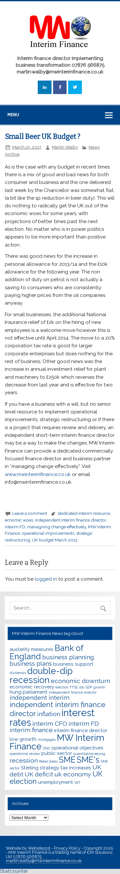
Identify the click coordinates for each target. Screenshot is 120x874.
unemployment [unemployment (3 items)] (55, 782)
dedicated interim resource (84, 513)
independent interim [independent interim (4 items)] (39, 697)
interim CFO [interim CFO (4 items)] (49, 723)
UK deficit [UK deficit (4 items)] (39, 774)
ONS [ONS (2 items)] (46, 748)
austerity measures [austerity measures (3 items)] (31, 649)
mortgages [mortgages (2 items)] (47, 739)
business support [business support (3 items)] (73, 664)
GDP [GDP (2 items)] (88, 687)
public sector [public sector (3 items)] (56, 753)
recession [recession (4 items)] (24, 760)
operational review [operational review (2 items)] (25, 754)
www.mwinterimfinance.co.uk (38, 474)
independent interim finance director (70, 520)
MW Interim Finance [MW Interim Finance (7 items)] (57, 741)
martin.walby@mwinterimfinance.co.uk (44, 860)
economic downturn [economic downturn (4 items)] (80, 681)
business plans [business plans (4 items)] (31, 663)
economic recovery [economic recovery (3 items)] (32, 687)
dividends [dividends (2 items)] (18, 673)
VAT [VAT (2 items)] (77, 782)
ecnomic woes (19, 520)
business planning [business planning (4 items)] (68, 657)
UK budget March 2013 (54, 539)
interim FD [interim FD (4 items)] (83, 723)
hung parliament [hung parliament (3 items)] (28, 692)
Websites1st (39, 848)
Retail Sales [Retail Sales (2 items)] (48, 761)
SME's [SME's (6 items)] (88, 760)
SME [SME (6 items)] (67, 760)
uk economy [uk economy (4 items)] (72, 774)
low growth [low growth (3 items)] (23, 739)
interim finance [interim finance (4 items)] (31, 730)
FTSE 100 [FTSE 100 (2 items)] (77, 687)
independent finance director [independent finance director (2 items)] (73, 692)
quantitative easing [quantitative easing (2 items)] (89, 754)
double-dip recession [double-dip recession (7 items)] (41, 675)
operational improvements (48, 533)
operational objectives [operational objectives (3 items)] (77, 748)
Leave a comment (29, 513)
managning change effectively (56, 526)
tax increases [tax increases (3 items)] (75, 768)
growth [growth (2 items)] (99, 687)
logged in (46, 579)
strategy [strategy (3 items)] (49, 768)
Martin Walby (65, 147)
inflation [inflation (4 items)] (48, 714)
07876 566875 (27, 856)
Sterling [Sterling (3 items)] (29, 768)
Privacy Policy (67, 848)
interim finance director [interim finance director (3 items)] (80, 730)
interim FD (15, 526)
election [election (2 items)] (61, 687)
